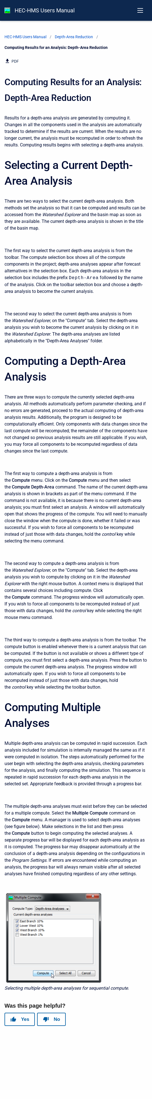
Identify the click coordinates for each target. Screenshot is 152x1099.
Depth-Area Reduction (74, 37)
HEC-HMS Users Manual (45, 10)
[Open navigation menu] (140, 10)
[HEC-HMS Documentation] (7, 10)
